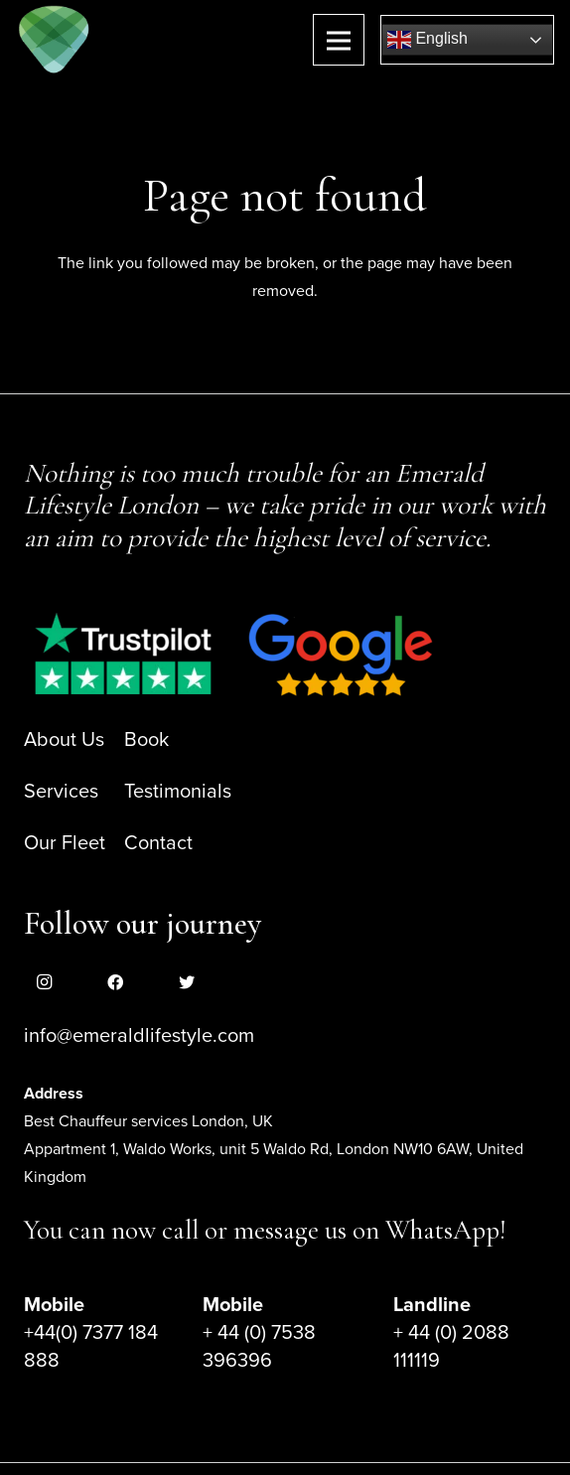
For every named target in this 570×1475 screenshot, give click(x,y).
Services (61, 792)
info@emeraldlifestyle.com (139, 1036)
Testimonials (177, 792)
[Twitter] (187, 982)
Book (146, 740)
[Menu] (338, 40)
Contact (158, 843)
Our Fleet (64, 843)
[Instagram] (44, 982)
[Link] (54, 39)
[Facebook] (115, 982)
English (427, 40)
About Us (64, 740)
